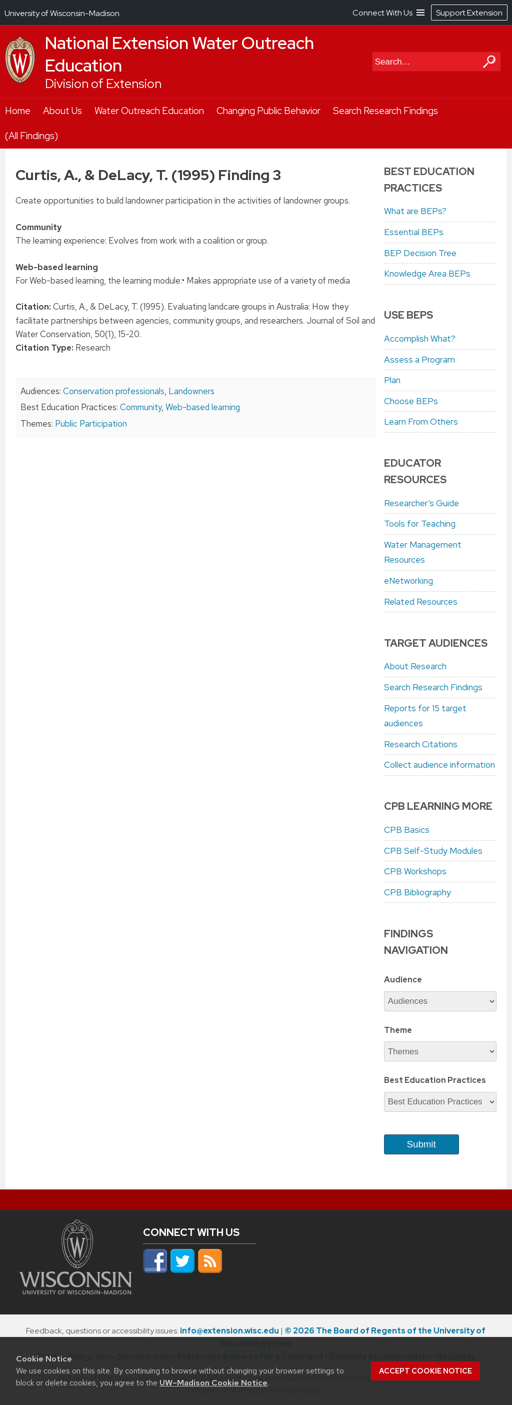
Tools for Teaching (420, 523)
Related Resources (421, 601)
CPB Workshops (415, 871)
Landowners (191, 391)
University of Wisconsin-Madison (62, 13)
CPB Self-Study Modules (433, 850)
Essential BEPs (414, 232)
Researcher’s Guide (421, 503)
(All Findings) (31, 136)
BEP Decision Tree (420, 253)
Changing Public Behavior (268, 111)
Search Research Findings (385, 111)
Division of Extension (103, 84)
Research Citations (421, 744)
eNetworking (408, 580)
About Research (415, 666)
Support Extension (469, 13)
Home (17, 111)
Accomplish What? (420, 338)
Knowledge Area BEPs (427, 273)
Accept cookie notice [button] (425, 1371)
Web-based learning (203, 407)
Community (141, 407)
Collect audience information (439, 764)
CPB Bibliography (417, 892)
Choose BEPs (411, 401)
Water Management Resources (423, 552)
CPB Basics (407, 829)
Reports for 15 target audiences (425, 716)
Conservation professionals (113, 391)
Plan (392, 380)
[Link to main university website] (76, 1291)
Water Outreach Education (149, 111)
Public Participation (91, 423)
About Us (62, 111)
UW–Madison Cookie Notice (214, 1382)
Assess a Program (419, 359)
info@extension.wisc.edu (229, 1330)
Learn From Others (421, 421)
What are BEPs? (415, 211)
